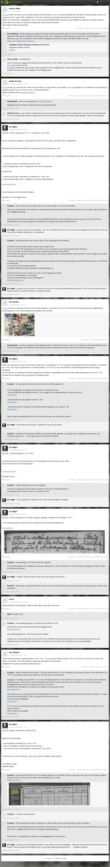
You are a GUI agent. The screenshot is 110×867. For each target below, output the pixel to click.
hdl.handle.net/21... (14, 689)
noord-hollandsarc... (45, 101)
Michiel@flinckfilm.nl (27, 92)
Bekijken (12, 50)
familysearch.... (12, 395)
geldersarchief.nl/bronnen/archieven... (21, 41)
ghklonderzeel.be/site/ (15, 280)
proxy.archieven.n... (14, 629)
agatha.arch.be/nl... (9, 184)
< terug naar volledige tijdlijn (55, 858)
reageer (6, 28)
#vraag (5, 14)
